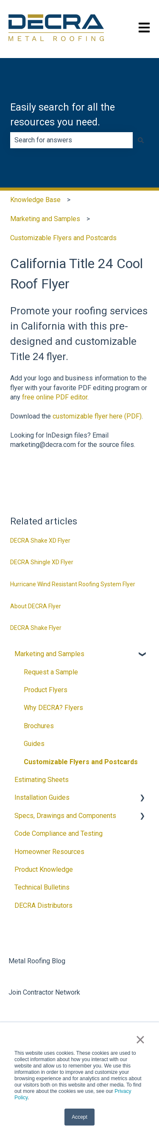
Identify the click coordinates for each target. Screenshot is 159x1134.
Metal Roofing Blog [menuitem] (36, 961)
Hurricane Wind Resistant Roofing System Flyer (72, 584)
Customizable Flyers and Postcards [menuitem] (81, 762)
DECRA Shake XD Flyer (40, 540)
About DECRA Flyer (35, 606)
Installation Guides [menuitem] (42, 797)
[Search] (141, 140)
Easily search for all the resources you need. (62, 115)
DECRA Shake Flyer (35, 627)
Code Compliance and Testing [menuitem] (58, 833)
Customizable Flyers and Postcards (63, 238)
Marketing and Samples (45, 219)
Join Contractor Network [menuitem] (44, 992)
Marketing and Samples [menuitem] (49, 654)
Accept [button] (79, 1117)
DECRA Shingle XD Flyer (41, 562)
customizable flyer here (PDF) (97, 416)
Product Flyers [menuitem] (45, 690)
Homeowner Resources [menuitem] (49, 852)
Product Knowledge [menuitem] (43, 869)
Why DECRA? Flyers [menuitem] (53, 708)
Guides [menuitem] (34, 744)
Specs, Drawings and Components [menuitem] (65, 816)
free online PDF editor (54, 397)
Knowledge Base (35, 200)
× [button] (140, 1039)
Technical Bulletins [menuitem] (42, 887)
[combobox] (71, 140)
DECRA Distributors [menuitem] (43, 905)
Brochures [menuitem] (39, 726)
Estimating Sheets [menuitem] (41, 780)
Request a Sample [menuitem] (51, 672)
